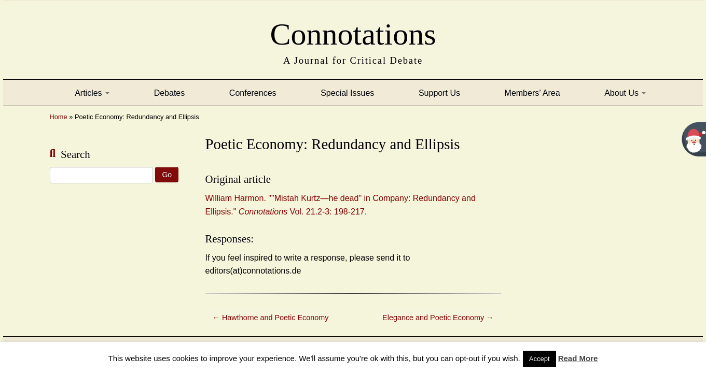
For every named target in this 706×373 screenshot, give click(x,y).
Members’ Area (532, 93)
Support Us (439, 93)
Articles (92, 93)
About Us (625, 93)
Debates (169, 93)
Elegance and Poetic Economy (437, 317)
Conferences (252, 93)
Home (58, 117)
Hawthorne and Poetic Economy (271, 317)
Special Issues (347, 93)
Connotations (353, 31)
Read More (578, 358)
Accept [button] (539, 359)
